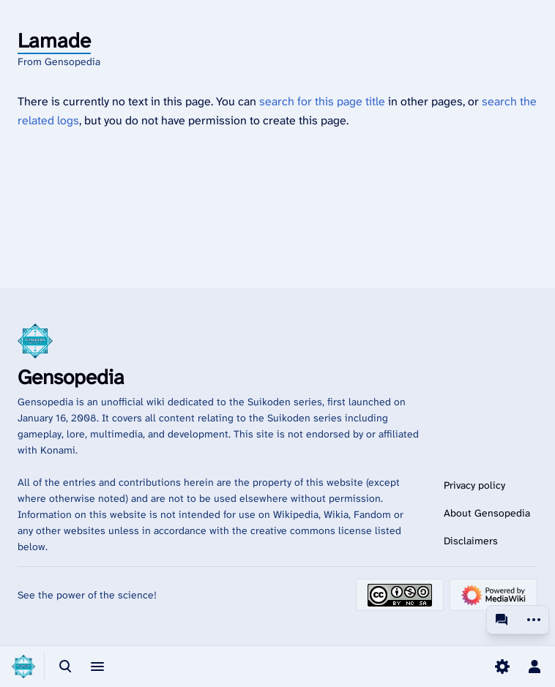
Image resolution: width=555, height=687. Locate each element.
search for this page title (322, 101)
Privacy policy (474, 485)
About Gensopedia (487, 512)
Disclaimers (471, 540)
